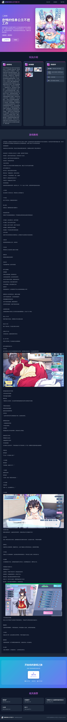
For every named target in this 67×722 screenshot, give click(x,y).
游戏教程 (55, 2)
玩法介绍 (48, 2)
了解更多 (15, 39)
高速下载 (62, 2)
